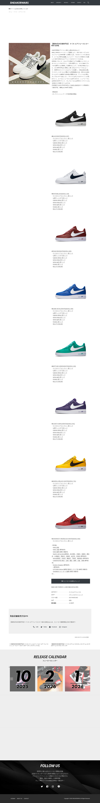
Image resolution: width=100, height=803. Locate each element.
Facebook (53, 627)
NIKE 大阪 (56, 549)
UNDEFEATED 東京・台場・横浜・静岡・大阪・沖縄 (68, 560)
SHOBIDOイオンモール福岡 (61, 571)
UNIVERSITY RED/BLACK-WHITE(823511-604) (66, 538)
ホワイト (76, 594)
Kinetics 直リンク (58, 149)
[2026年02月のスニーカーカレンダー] (50, 678)
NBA (70, 600)
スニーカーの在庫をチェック (71, 581)
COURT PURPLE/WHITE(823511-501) (64, 423)
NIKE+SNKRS (75, 85)
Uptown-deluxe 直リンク (60, 143)
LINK (36, 627)
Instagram (63, 627)
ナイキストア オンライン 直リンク (63, 138)
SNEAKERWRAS (76, 798)
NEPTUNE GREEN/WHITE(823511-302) (64, 366)
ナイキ (71, 592)
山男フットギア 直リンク (60, 140)
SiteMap (13, 798)
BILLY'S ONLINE (58, 151)
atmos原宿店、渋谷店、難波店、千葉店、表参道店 (67, 558)
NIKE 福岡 (56, 552)
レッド (81, 594)
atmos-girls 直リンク (59, 147)
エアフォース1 (77, 592)
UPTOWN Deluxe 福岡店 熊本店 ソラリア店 (65, 569)
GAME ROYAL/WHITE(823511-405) (63, 308)
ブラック (71, 594)
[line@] (58, 786)
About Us (19, 798)
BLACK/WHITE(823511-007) (61, 136)
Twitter (44, 627)
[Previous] (29, 645)
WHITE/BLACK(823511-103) (61, 193)
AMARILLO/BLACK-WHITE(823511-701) (64, 481)
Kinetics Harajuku (58, 565)
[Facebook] (47, 786)
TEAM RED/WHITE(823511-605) (62, 251)
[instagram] (52, 786)
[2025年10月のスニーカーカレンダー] (22, 678)
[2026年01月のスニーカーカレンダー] (77, 678)
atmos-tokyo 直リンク (59, 145)
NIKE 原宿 (56, 547)
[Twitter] (41, 786)
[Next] (70, 645)
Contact (26, 798)
